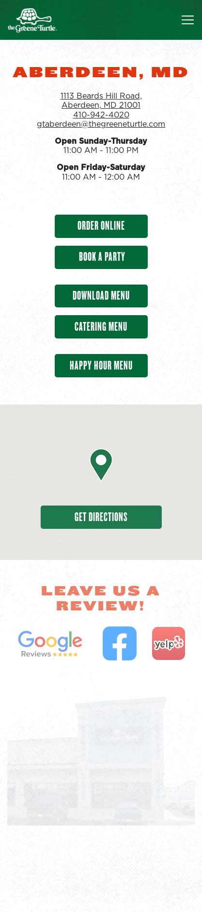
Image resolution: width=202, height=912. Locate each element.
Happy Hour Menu (101, 365)
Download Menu (101, 295)
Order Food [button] (101, 867)
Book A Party (101, 256)
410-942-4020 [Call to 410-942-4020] (101, 115)
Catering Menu (101, 326)
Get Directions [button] (101, 517)
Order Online (101, 225)
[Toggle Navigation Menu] (187, 20)
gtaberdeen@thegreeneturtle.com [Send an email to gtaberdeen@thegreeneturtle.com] (101, 124)
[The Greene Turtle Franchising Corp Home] (41, 20)
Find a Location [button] (101, 896)
